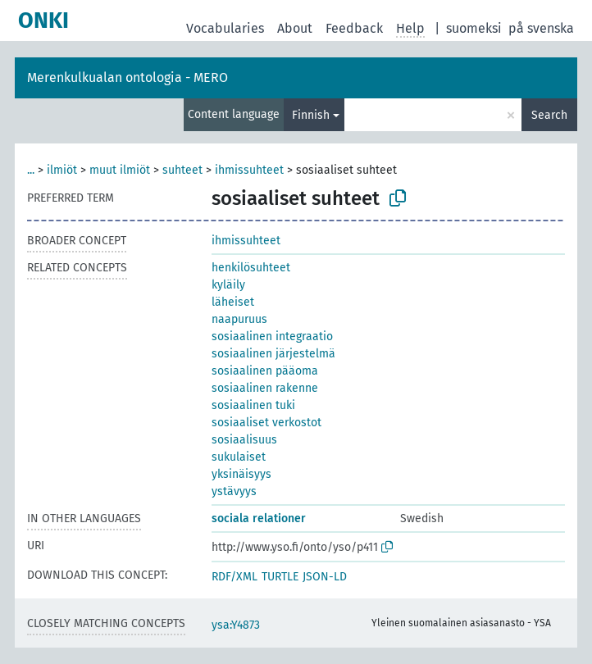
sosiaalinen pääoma (265, 371)
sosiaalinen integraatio (272, 336)
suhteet (182, 170)
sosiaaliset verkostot (266, 423)
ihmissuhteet (249, 170)
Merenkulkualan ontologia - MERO (127, 77)
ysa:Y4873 (236, 625)
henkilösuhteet (251, 268)
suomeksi (474, 28)
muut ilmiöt (119, 170)
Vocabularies (225, 28)
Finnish (311, 115)
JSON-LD (325, 577)
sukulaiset (239, 457)
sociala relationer (259, 518)
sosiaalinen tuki (253, 405)
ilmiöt (62, 170)
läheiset (233, 302)
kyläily (228, 285)
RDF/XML (234, 577)
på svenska (541, 28)
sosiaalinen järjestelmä (273, 354)
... (30, 170)
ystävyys (234, 491)
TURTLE (280, 577)
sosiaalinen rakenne (265, 388)
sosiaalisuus (244, 440)
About (294, 28)
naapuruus (239, 319)
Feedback (354, 28)
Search (549, 115)
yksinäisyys (241, 474)
